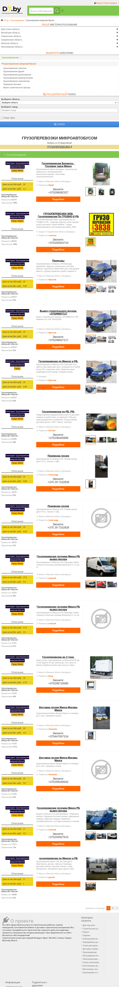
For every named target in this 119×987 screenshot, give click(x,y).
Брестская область (10, 29)
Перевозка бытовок (12, 84)
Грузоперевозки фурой (13, 71)
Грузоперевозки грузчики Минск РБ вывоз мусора (58, 557)
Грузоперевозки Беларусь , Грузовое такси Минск (58, 164)
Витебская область (10, 32)
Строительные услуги (51, 928)
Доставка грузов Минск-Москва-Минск (58, 708)
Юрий (51, 184)
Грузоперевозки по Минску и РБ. (58, 360)
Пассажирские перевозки (51, 952)
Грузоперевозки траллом (14, 68)
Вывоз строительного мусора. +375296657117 (58, 311)
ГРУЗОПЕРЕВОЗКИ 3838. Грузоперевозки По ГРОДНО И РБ (58, 214)
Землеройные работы (51, 940)
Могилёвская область (12, 46)
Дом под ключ (48, 924)
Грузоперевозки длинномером (17, 74)
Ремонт (46, 931)
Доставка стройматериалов (51, 946)
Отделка (46, 934)
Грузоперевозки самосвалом (16, 81)
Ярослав (52, 279)
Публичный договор (77, 921)
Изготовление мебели (51, 961)
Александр (53, 474)
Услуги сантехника (50, 958)
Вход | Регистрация (106, 3)
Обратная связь (74, 928)
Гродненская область (11, 39)
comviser (52, 235)
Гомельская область (11, 36)
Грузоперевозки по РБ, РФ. (58, 411)
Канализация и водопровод (51, 967)
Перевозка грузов (58, 455)
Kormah (51, 430)
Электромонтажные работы (51, 955)
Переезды (58, 260)
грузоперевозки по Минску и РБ (58, 857)
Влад (50, 675)
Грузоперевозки (10, 57)
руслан (51, 877)
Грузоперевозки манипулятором (18, 78)
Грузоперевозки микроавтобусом (19, 63)
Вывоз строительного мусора (16, 87)
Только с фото (9, 118)
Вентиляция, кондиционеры (51, 964)
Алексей (52, 577)
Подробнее (58, 198)
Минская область (9, 43)
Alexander (52, 728)
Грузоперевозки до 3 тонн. (58, 656)
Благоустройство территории (51, 937)
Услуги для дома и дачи (51, 943)
